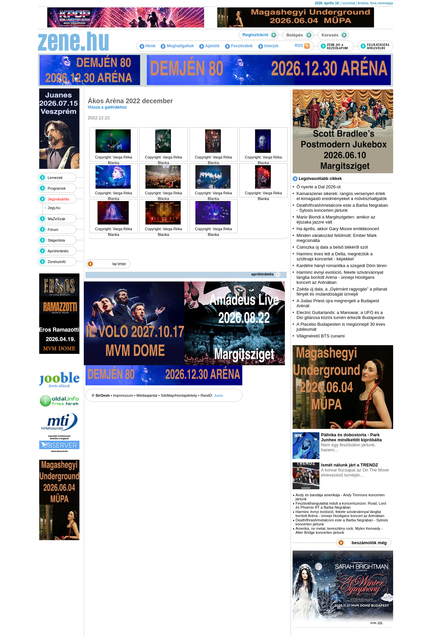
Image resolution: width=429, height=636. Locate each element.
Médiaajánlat (146, 395)
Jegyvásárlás (58, 199)
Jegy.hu (54, 208)
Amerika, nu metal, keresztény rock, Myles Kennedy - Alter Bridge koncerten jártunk (339, 530)
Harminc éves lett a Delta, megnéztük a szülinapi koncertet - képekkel (335, 256)
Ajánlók (209, 46)
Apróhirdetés (58, 251)
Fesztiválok (239, 46)
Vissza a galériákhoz (107, 107)
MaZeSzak (56, 219)
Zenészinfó (57, 262)
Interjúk (268, 46)
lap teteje (119, 264)
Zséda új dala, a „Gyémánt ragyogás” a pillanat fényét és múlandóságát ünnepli (342, 292)
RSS (302, 46)
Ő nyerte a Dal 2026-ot (319, 186)
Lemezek (55, 178)
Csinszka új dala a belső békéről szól (332, 247)
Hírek (147, 46)
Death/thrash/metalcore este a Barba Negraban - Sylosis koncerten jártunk (342, 208)
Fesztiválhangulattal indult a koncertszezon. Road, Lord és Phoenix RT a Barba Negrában (341, 505)
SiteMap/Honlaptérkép (179, 395)
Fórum (53, 230)
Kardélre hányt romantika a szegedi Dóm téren (342, 265)
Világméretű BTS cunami (321, 335)
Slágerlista (56, 240)
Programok (57, 188)
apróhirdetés (266, 274)
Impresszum (123, 395)
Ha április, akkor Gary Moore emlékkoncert (338, 228)
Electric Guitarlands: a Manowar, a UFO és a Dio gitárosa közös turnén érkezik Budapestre (340, 315)
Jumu (218, 395)
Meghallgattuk (177, 46)
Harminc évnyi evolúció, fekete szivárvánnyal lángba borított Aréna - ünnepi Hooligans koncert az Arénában (340, 277)
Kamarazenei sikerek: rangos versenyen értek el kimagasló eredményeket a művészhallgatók (342, 196)
